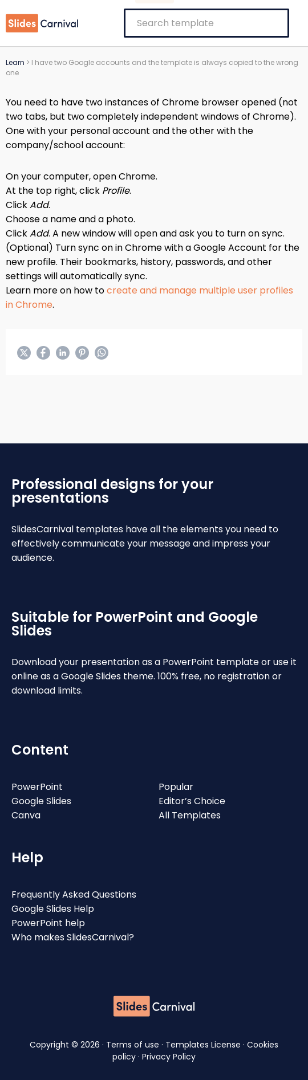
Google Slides (41, 801)
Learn (15, 62)
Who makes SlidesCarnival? (72, 937)
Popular (176, 786)
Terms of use (133, 1044)
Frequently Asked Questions (73, 894)
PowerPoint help (48, 923)
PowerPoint (37, 786)
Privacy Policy (169, 1056)
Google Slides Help (52, 908)
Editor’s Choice (192, 801)
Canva (25, 815)
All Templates (190, 815)
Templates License (204, 1044)
